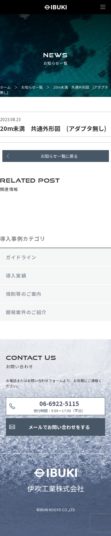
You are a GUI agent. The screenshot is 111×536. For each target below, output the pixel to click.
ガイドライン (21, 257)
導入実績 (16, 276)
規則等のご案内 (23, 294)
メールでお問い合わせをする (59, 427)
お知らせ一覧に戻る (59, 156)
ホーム (5, 87)
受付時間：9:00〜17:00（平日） (59, 406)
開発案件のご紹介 (26, 312)
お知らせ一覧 (32, 87)
